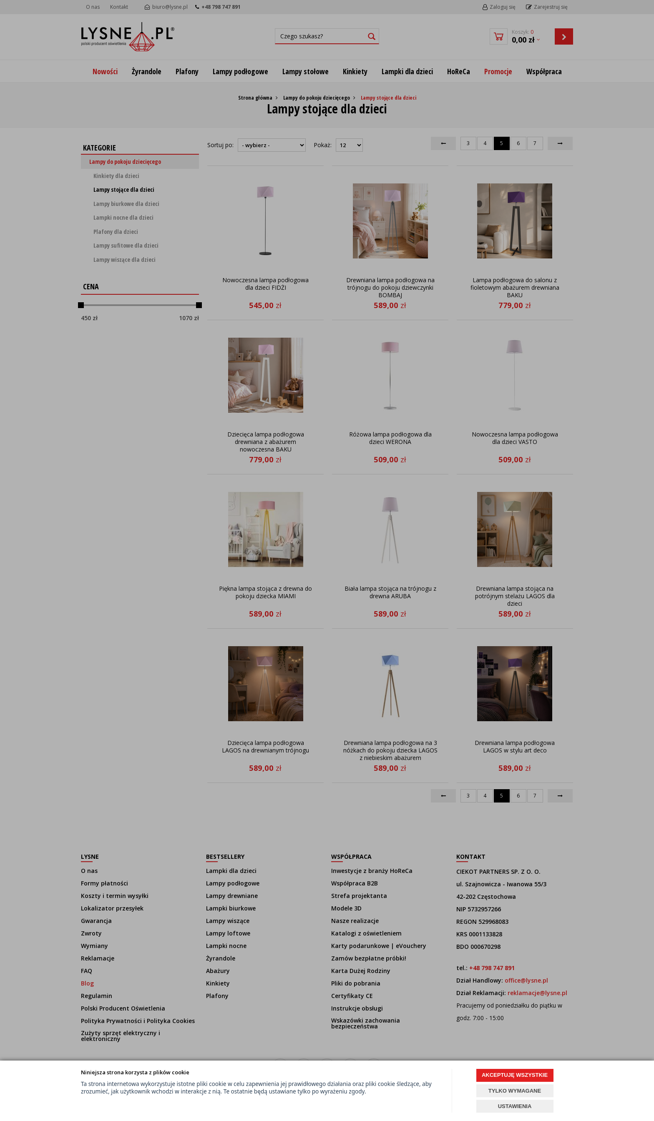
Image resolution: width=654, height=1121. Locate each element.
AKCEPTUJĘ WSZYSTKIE (515, 1075)
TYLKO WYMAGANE (514, 1091)
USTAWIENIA (515, 1106)
